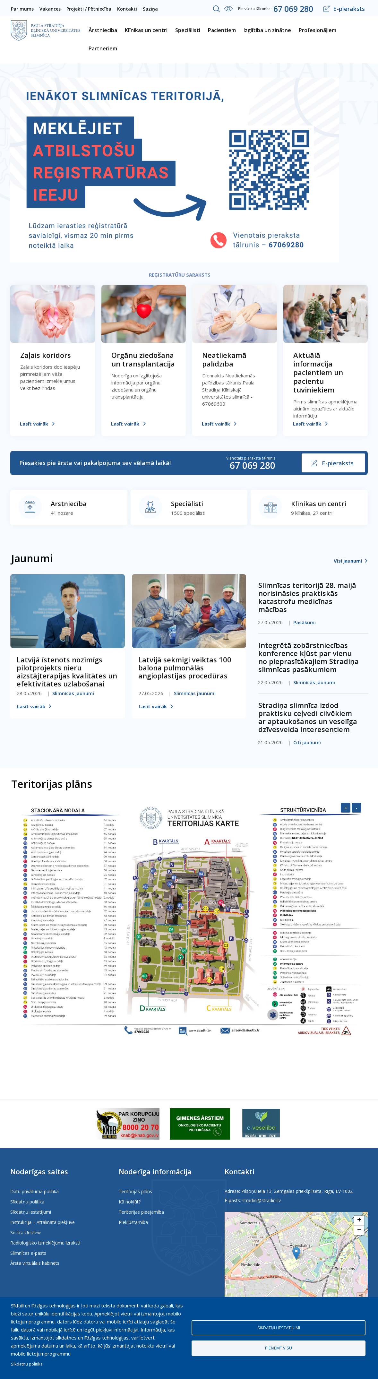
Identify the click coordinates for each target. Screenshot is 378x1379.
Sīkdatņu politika (27, 1202)
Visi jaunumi (348, 560)
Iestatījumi (228, 8)
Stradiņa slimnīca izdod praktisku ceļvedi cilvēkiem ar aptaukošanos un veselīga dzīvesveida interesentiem (307, 717)
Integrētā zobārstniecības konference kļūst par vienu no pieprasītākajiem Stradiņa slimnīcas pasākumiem (308, 657)
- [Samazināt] (356, 808)
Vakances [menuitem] (50, 9)
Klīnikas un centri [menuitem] (146, 30)
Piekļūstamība (133, 1222)
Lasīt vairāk (34, 423)
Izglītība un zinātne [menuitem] (267, 30)
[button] (296, 1253)
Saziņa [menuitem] (150, 9)
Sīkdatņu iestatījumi (30, 1212)
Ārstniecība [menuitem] (103, 30)
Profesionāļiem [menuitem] (317, 30)
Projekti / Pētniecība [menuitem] (88, 9)
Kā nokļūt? (130, 1202)
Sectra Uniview (25, 1232)
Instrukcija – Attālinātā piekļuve (42, 1222)
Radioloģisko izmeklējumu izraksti (45, 1243)
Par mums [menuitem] (22, 9)
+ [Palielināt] (345, 808)
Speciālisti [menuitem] (187, 30)
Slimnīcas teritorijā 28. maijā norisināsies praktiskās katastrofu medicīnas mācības (307, 597)
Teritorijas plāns (135, 1191)
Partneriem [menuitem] (103, 48)
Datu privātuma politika (34, 1191)
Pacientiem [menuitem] (222, 30)
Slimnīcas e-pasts (28, 1253)
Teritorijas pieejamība (141, 1212)
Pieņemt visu (278, 1348)
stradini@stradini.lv (261, 1200)
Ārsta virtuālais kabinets (34, 1263)
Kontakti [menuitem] (127, 9)
